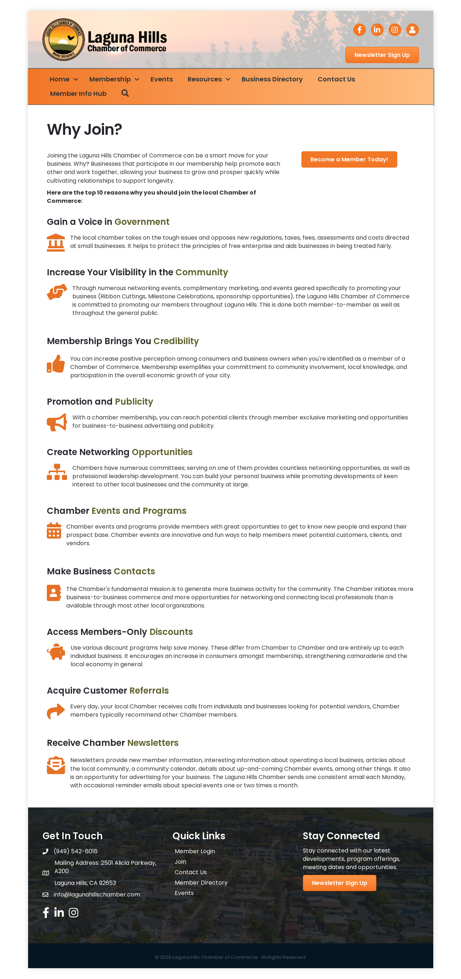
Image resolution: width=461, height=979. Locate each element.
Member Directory (201, 882)
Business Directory (272, 79)
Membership (110, 79)
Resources (205, 79)
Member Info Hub (78, 93)
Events (162, 79)
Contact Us (336, 79)
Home (60, 79)
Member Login (195, 851)
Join (180, 862)
